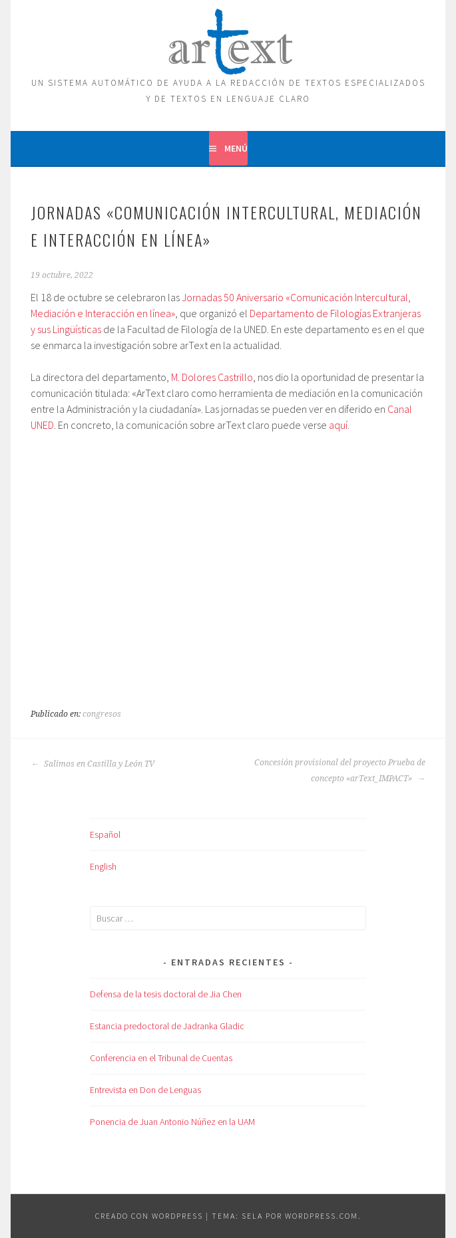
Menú (236, 148)
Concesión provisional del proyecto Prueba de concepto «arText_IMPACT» (339, 770)
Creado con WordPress (149, 1216)
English (103, 866)
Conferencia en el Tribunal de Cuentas (161, 1058)
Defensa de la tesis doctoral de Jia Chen (166, 994)
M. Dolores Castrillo (212, 377)
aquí (338, 425)
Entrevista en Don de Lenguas (145, 1090)
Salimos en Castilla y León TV (92, 764)
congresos (102, 714)
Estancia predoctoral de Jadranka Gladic (167, 1026)
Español (105, 834)
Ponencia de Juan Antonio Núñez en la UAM (172, 1122)
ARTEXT (228, 38)
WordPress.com (321, 1216)
